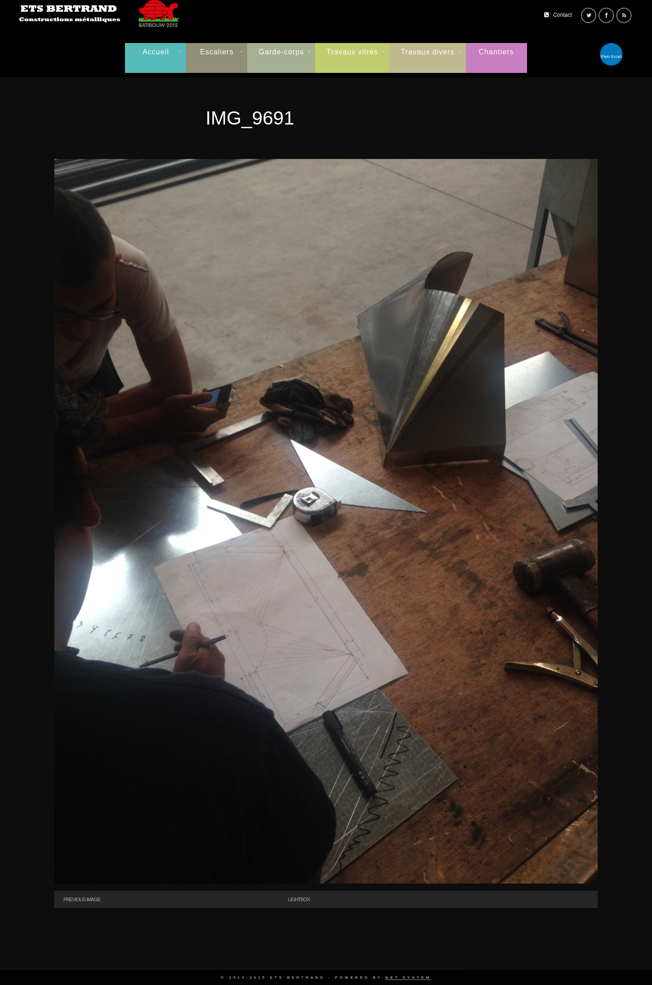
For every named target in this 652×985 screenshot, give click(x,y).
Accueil (156, 52)
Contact (562, 15)
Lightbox (299, 899)
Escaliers (217, 52)
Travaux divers (427, 52)
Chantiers (496, 52)
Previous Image (81, 899)
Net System (408, 977)
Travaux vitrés (352, 52)
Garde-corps (281, 52)
